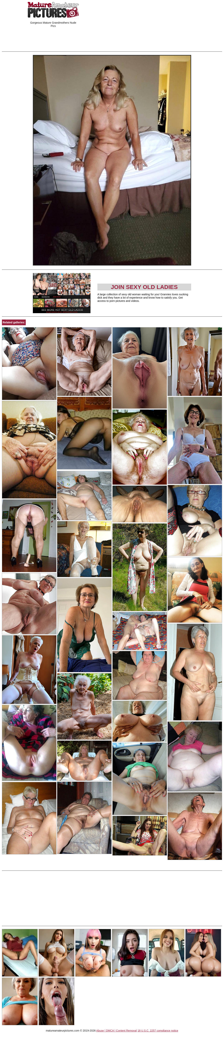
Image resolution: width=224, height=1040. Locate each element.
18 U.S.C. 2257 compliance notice (158, 1030)
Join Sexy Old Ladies (144, 287)
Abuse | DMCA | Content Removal (116, 1030)
